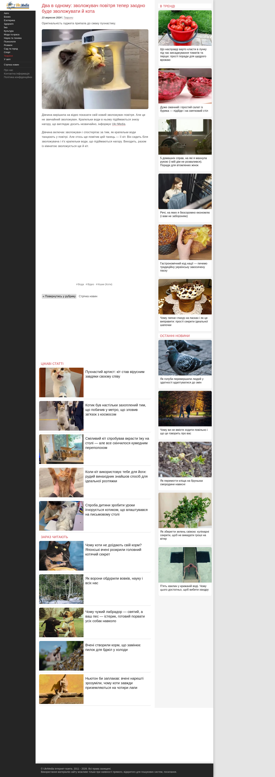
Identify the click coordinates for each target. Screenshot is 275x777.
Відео (90, 284)
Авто (6, 13)
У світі (7, 59)
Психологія (10, 41)
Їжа (5, 27)
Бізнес (7, 16)
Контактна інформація (17, 73)
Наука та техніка (13, 38)
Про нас (8, 70)
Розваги (8, 45)
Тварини (68, 17)
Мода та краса (11, 34)
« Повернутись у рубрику (59, 296)
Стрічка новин (88, 296)
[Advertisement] (95, 329)
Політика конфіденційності (19, 77)
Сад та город (11, 48)
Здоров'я (9, 24)
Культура (9, 31)
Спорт (7, 52)
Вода (81, 284)
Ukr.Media (118, 124)
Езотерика (9, 20)
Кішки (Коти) (105, 284)
